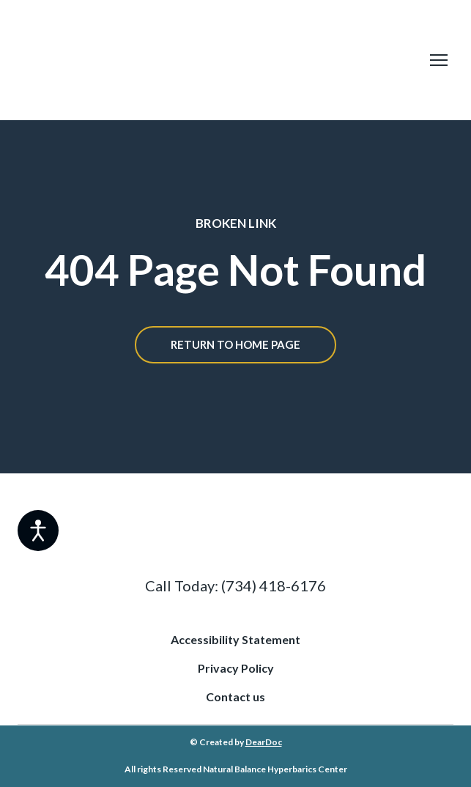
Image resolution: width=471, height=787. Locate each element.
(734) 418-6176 (273, 585)
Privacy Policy (236, 668)
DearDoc (263, 741)
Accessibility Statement (235, 639)
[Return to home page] (215, 60)
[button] (235, 344)
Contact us (235, 696)
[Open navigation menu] (438, 60)
